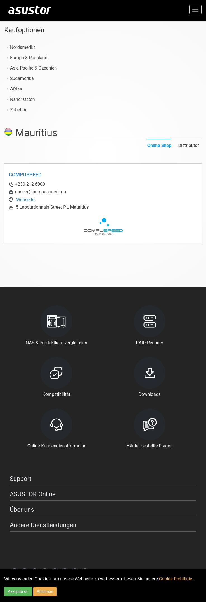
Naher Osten (22, 99)
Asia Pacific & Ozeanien (33, 68)
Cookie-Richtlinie (176, 579)
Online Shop (159, 145)
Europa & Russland (28, 57)
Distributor (188, 145)
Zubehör (18, 109)
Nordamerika (23, 47)
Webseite (22, 199)
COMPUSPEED (25, 175)
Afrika (16, 88)
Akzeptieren (18, 591)
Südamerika (22, 78)
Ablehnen (45, 591)
